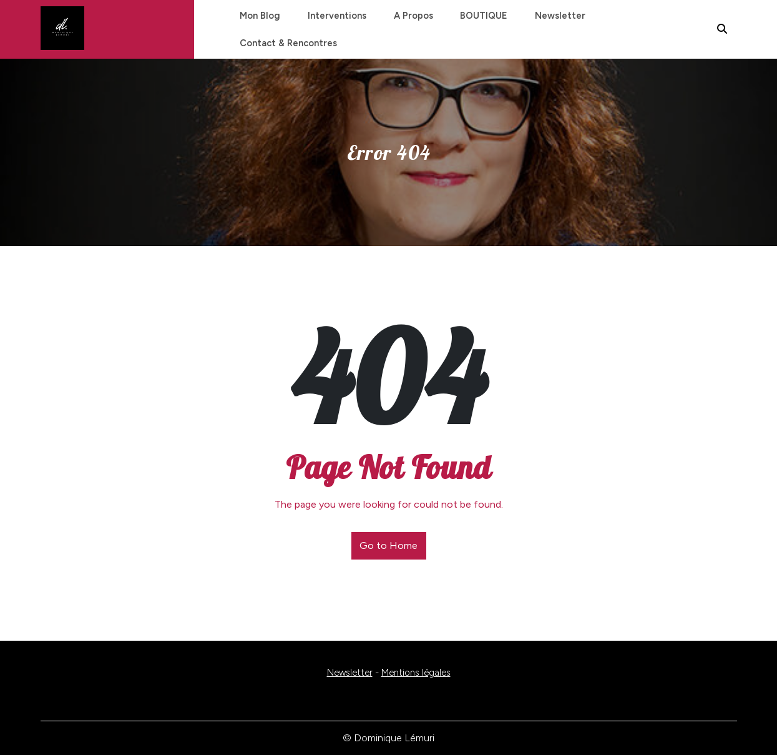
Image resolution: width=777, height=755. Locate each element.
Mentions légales (416, 672)
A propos (406, 15)
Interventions (332, 15)
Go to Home (388, 545)
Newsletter (548, 15)
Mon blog (258, 15)
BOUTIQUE (474, 15)
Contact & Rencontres (287, 43)
